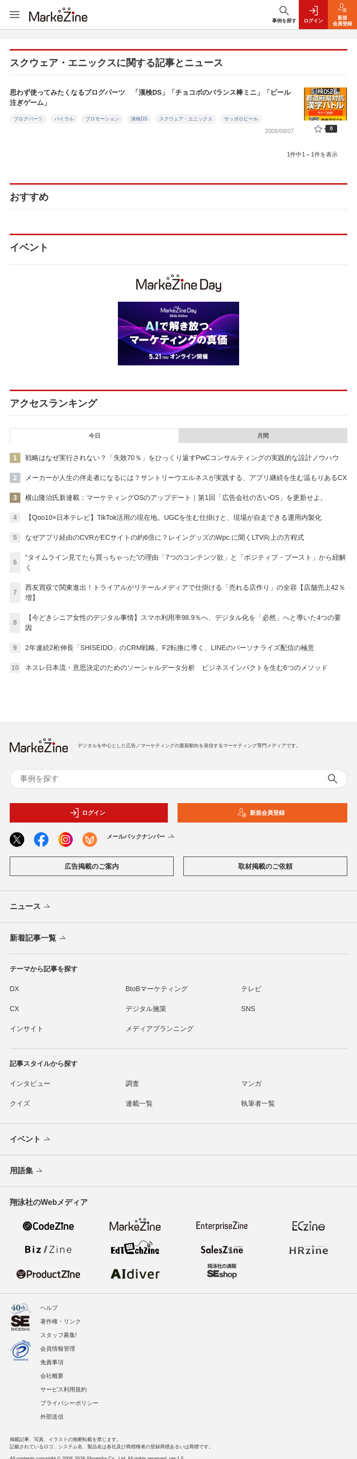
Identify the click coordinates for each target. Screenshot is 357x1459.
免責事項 (52, 1362)
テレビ (251, 989)
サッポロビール (241, 118)
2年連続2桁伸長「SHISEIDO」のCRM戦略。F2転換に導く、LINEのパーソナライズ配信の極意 (169, 648)
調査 (132, 1083)
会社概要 (52, 1376)
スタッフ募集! (58, 1335)
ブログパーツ (28, 118)
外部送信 (52, 1416)
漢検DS (139, 118)
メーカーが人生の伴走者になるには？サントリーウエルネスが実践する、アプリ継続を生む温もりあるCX (186, 477)
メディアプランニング (160, 1028)
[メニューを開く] (14, 14)
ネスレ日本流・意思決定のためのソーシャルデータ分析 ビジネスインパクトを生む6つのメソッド (176, 667)
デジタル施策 (146, 1009)
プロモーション (102, 118)
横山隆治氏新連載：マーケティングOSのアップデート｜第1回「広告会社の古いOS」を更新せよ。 (176, 497)
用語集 (27, 1171)
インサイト (27, 1028)
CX (14, 1009)
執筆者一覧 (258, 1103)
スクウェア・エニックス (185, 118)
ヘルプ (49, 1308)
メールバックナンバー (141, 837)
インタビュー (30, 1083)
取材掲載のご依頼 (265, 866)
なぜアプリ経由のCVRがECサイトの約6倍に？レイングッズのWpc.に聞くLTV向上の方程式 (164, 537)
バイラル (64, 118)
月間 (263, 435)
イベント (31, 1140)
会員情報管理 (57, 1348)
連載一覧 (139, 1103)
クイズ (20, 1103)
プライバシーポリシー (69, 1403)
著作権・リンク (60, 1321)
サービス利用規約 (63, 1389)
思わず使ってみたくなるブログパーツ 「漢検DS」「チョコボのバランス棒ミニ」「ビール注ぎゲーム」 (150, 97)
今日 (94, 435)
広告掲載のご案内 (92, 866)
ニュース (31, 907)
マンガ (251, 1083)
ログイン (87, 813)
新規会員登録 (261, 813)
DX (14, 989)
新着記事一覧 (38, 939)
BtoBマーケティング (157, 989)
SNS (248, 1009)
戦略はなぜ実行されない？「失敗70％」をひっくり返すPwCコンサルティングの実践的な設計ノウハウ (182, 458)
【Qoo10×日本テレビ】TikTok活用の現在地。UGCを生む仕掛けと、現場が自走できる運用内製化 (173, 517)
